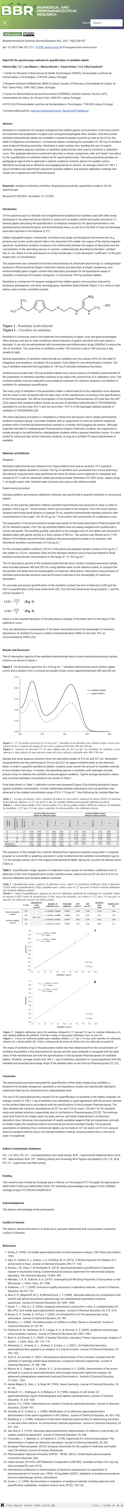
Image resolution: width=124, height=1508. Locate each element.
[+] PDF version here (46, 47)
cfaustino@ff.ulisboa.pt (75, 110)
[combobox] (106, 23)
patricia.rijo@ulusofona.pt (46, 110)
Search (86, 22)
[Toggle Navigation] (4, 23)
